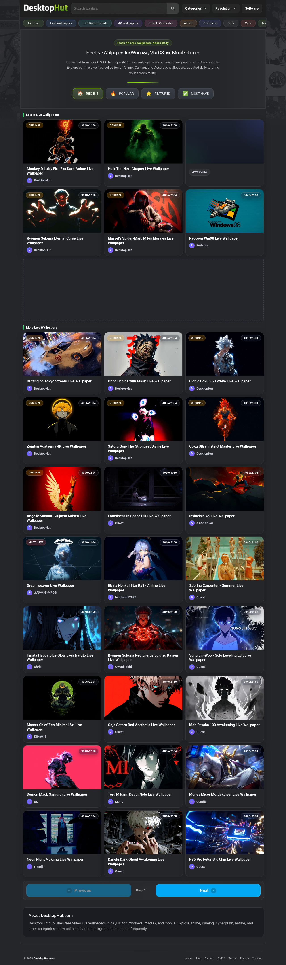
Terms (233, 958)
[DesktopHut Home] (46, 8)
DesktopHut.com (44, 958)
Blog (198, 958)
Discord (209, 958)
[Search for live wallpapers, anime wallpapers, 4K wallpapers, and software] (119, 8)
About (189, 958)
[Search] (173, 8)
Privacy (244, 958)
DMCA (221, 958)
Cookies (257, 958)
